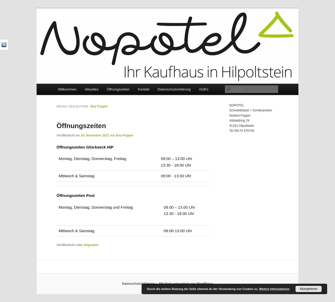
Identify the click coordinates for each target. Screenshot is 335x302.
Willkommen (67, 89)
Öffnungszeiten (118, 89)
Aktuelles (91, 89)
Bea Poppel (98, 106)
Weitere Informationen (274, 288)
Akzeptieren (308, 289)
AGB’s (204, 89)
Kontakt (143, 89)
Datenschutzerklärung (174, 89)
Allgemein (90, 245)
